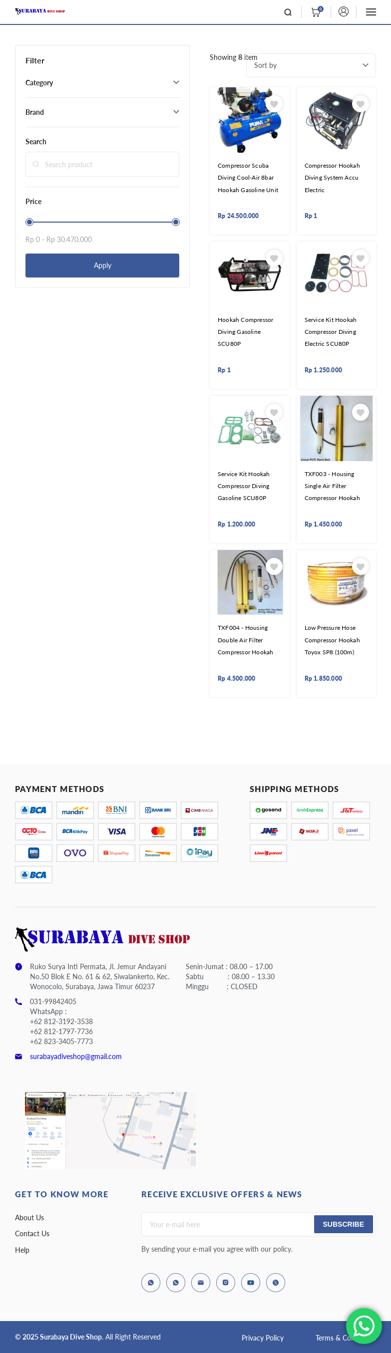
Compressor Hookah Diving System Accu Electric (332, 178)
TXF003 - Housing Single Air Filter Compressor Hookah (332, 486)
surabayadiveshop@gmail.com (76, 1056)
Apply (102, 265)
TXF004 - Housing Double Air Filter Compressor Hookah (245, 640)
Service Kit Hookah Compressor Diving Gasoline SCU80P (244, 486)
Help (22, 1250)
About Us (29, 1217)
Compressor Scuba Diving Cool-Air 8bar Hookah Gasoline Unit (248, 178)
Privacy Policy (263, 1338)
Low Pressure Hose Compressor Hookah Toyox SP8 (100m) (332, 640)
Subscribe (343, 1224)
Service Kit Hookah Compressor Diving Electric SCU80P (331, 332)
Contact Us (32, 1233)
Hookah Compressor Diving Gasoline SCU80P (245, 332)
